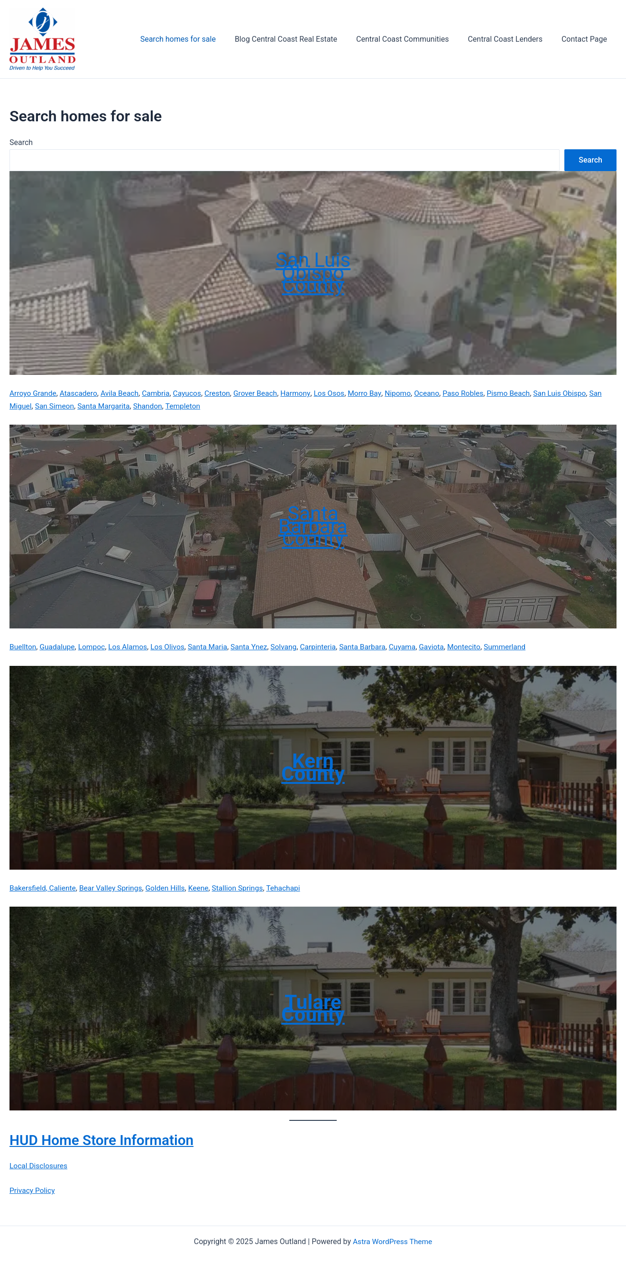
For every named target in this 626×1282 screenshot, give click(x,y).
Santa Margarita (121, 405)
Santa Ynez (256, 646)
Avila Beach (122, 393)
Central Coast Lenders (510, 39)
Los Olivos (172, 646)
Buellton (23, 646)
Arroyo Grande (33, 393)
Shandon (166, 405)
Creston (223, 393)
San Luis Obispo (574, 393)
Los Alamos (131, 646)
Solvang (291, 646)
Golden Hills (169, 887)
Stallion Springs (244, 887)
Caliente (64, 887)
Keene (203, 887)
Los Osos (338, 393)
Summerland (518, 646)
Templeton (202, 405)
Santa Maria (213, 646)
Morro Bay (374, 393)
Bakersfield (28, 887)
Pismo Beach (521, 393)
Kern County (313, 767)
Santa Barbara (372, 646)
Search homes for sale (195, 39)
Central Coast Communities (412, 39)
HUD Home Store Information (108, 1139)
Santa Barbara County (313, 526)
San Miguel (28, 405)
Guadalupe (58, 646)
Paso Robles (475, 393)
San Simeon (70, 405)
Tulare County (313, 1008)
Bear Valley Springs (113, 887)
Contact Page (586, 39)
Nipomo (408, 393)
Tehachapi (291, 887)
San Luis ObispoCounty (313, 272)
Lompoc (94, 646)
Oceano (438, 393)
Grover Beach (262, 393)
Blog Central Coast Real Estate (299, 39)
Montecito (477, 646)
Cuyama (413, 646)
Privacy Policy (32, 1189)
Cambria (160, 393)
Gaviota (443, 646)
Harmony (303, 393)
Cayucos (191, 393)
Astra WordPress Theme (392, 1240)
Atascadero (80, 393)
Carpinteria (326, 646)
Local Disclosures (39, 1165)
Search (21, 142)
